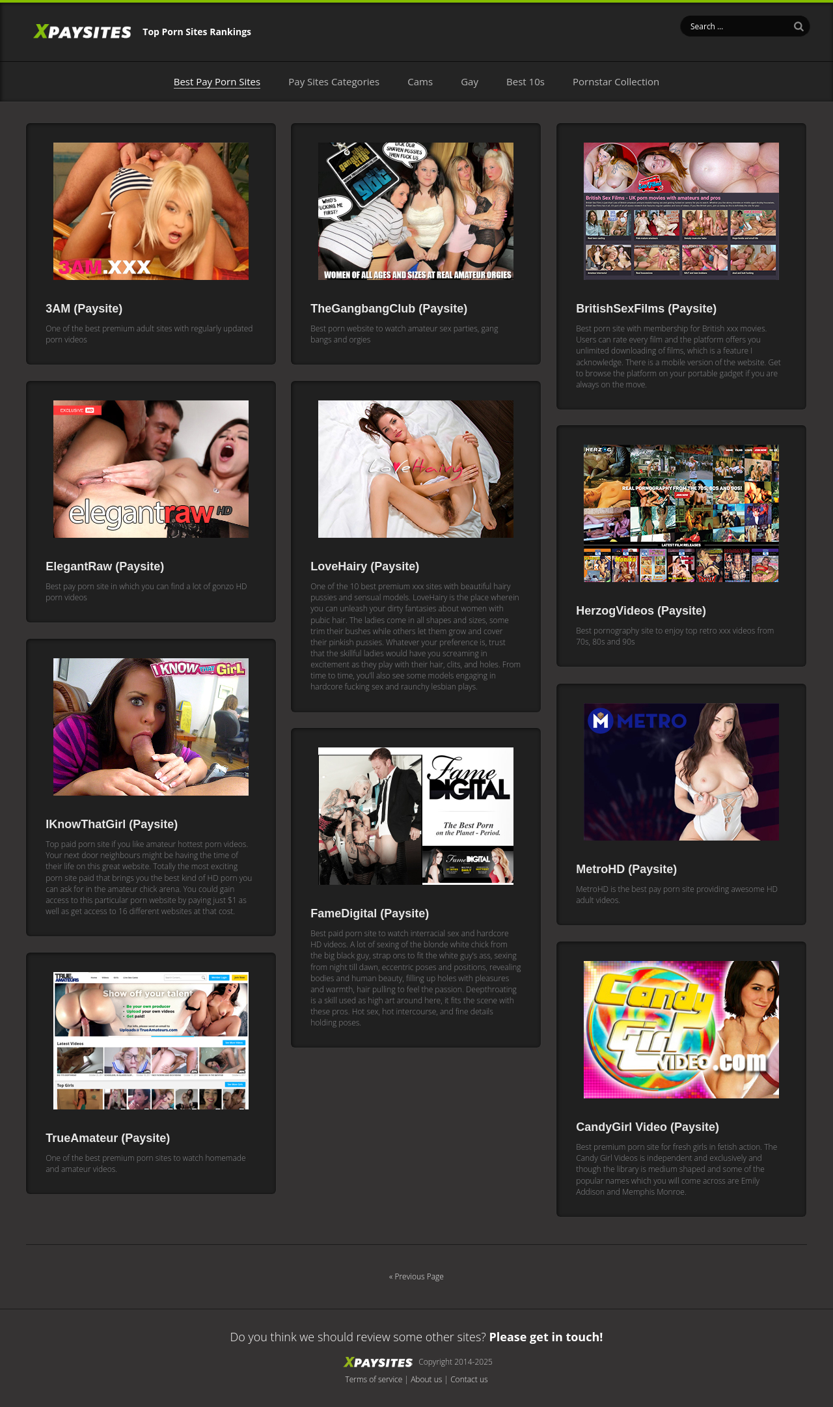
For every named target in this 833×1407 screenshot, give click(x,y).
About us (426, 1381)
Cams (420, 81)
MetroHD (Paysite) (626, 871)
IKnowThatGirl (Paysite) (112, 826)
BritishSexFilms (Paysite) (646, 311)
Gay (469, 81)
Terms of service (373, 1381)
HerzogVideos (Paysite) (641, 613)
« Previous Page (416, 1279)
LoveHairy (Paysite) (364, 569)
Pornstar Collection (616, 81)
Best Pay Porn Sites (217, 81)
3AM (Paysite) (84, 311)
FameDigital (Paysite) (369, 916)
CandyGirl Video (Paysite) (647, 1129)
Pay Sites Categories (333, 81)
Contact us (468, 1381)
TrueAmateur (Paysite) (108, 1140)
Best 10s (525, 81)
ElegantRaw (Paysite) (105, 569)
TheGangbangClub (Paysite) (388, 311)
